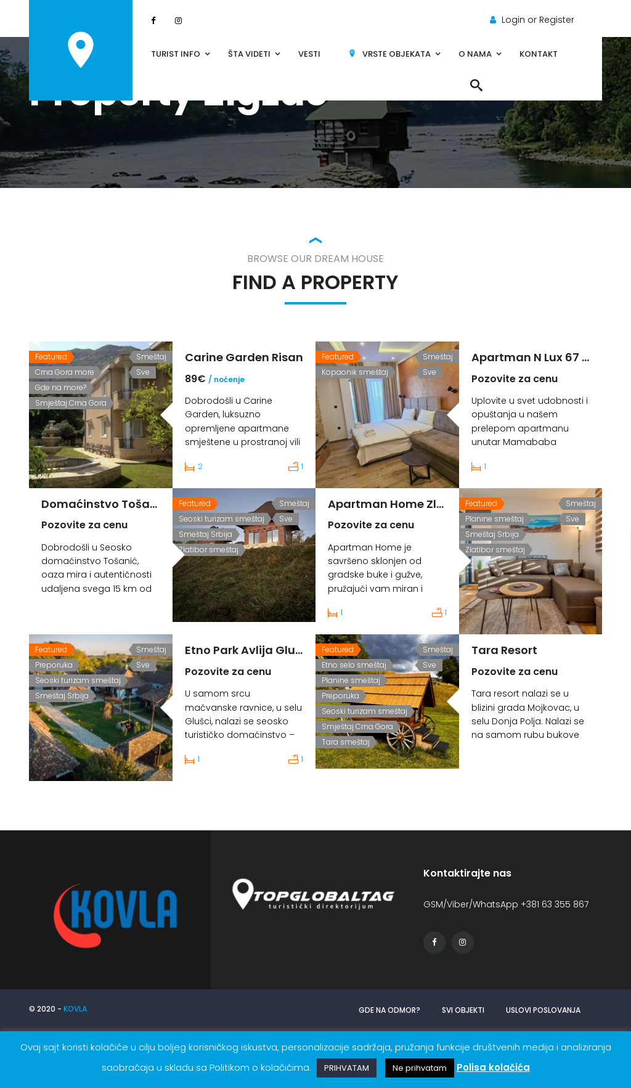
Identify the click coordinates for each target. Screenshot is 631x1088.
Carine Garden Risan (244, 357)
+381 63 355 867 (554, 904)
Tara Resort (504, 650)
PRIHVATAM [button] (346, 1068)
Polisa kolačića (493, 1067)
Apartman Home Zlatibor (399, 504)
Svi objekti (463, 1010)
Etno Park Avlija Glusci (248, 650)
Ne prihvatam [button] (420, 1068)
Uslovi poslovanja (543, 1010)
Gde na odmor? (389, 1010)
